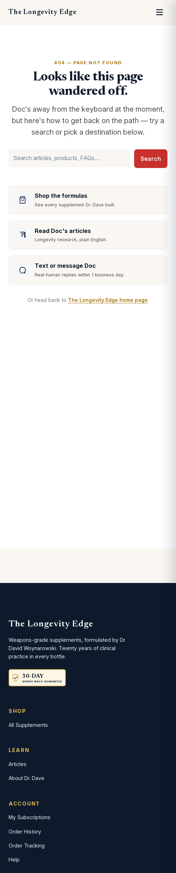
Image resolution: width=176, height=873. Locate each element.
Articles (17, 764)
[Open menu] (159, 12)
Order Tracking (27, 845)
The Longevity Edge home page (108, 300)
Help (14, 859)
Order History (25, 831)
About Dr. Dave (26, 778)
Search (151, 158)
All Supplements (28, 725)
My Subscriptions (29, 817)
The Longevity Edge (42, 12)
